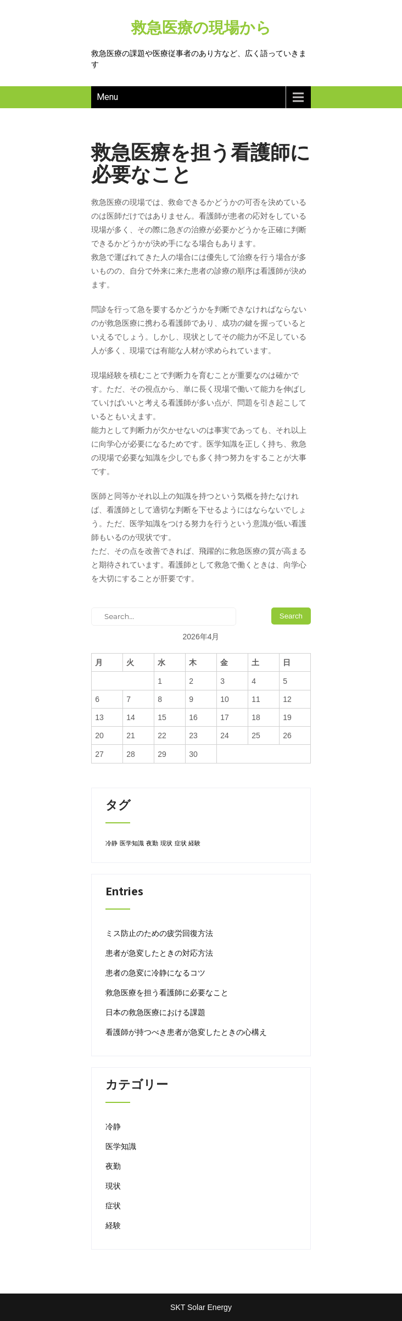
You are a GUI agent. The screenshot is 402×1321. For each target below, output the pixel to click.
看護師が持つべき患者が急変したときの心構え (186, 1032)
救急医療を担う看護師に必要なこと (166, 992)
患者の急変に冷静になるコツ (155, 972)
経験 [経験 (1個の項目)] (194, 843)
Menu (107, 97)
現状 (113, 1185)
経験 (113, 1225)
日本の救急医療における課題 (155, 1012)
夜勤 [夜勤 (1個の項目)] (152, 843)
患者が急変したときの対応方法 (159, 953)
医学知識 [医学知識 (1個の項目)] (132, 843)
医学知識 (120, 1146)
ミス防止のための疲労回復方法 (159, 933)
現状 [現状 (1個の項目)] (166, 843)
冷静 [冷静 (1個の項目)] (111, 843)
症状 (113, 1205)
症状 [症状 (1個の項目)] (181, 843)
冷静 (113, 1126)
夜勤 (113, 1166)
